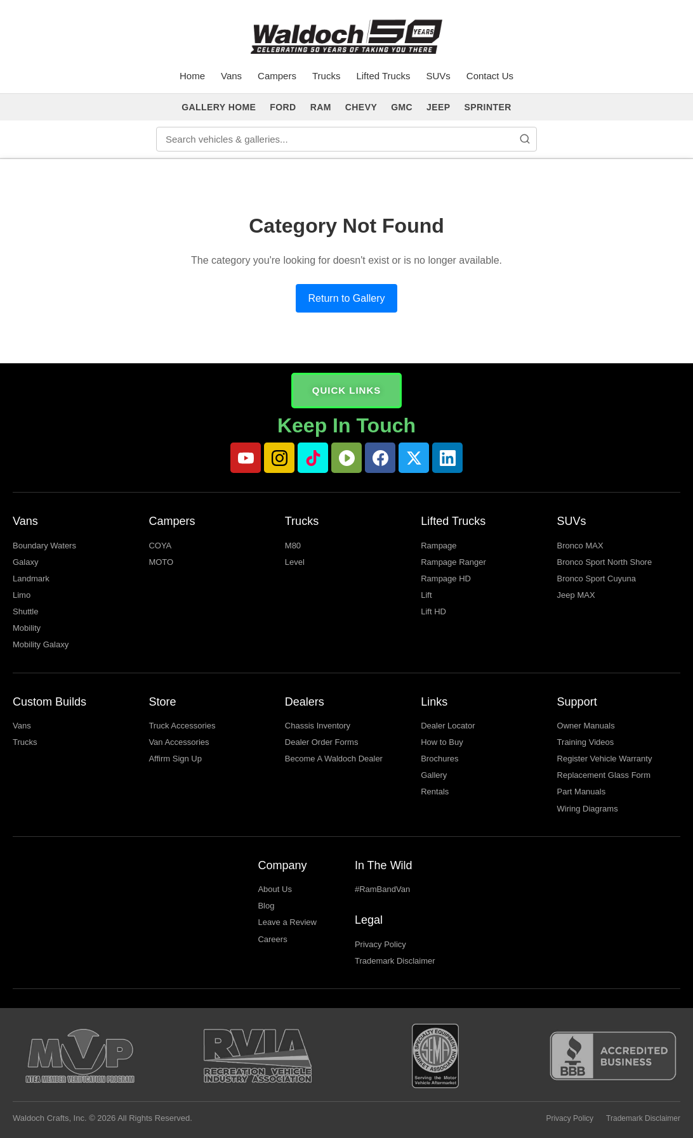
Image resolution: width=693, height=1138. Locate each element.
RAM (320, 107)
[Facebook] (380, 458)
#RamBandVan (382, 889)
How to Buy (442, 742)
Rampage (438, 545)
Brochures (439, 758)
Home (192, 75)
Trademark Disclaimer (395, 961)
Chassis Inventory (317, 725)
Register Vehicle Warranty (604, 758)
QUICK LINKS (346, 390)
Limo (21, 595)
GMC (401, 107)
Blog (266, 905)
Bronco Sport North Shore (604, 562)
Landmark (31, 578)
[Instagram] (279, 458)
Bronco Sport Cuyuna (596, 578)
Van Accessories (178, 742)
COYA (159, 545)
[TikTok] (313, 458)
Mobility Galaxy (41, 644)
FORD (283, 107)
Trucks (326, 75)
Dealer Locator (448, 725)
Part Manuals (581, 791)
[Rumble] (346, 458)
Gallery (434, 775)
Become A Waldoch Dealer (334, 758)
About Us (274, 889)
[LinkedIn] (447, 458)
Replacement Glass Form (603, 775)
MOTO (160, 562)
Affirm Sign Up (175, 758)
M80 (293, 545)
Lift (426, 595)
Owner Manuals (586, 725)
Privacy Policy (380, 944)
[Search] (524, 138)
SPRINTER (488, 107)
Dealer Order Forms (322, 742)
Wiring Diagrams (587, 808)
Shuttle (25, 611)
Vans (231, 75)
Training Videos (585, 742)
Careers (272, 939)
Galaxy (25, 562)
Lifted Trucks (383, 75)
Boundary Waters (44, 545)
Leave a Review (287, 922)
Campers (277, 75)
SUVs (438, 75)
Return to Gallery (346, 298)
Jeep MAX (576, 595)
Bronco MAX (580, 545)
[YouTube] (245, 458)
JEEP (438, 107)
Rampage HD (446, 578)
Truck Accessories (181, 725)
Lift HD (433, 611)
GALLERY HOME (219, 107)
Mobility (27, 628)
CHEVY (361, 107)
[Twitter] (414, 458)
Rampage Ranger (453, 562)
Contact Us (489, 75)
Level (295, 562)
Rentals (435, 791)
